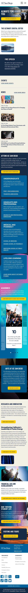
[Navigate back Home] (7, 3)
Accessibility (12, 591)
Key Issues (4, 572)
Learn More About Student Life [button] (11, 521)
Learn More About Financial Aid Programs (14, 498)
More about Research (8, 421)
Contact (3, 565)
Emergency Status (6, 570)
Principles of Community (20, 561)
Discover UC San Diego (11, 536)
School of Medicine (10, 241)
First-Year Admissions (11, 191)
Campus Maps (5, 562)
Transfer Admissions (11, 194)
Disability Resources (6, 567)
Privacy (17, 591)
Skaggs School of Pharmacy (13, 244)
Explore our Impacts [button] (10, 18)
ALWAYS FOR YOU (7, 12)
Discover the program (8, 39)
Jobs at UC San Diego (19, 564)
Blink (3, 560)
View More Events (7, 83)
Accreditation (4, 557)
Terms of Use (23, 591)
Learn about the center (9, 451)
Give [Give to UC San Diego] (17, 576)
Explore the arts (13, 388)
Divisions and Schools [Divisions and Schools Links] (14, 586)
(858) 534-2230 (18, 551)
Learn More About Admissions (10, 171)
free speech (14, 66)
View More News (19, 92)
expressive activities (10, 68)
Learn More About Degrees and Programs (14, 298)
